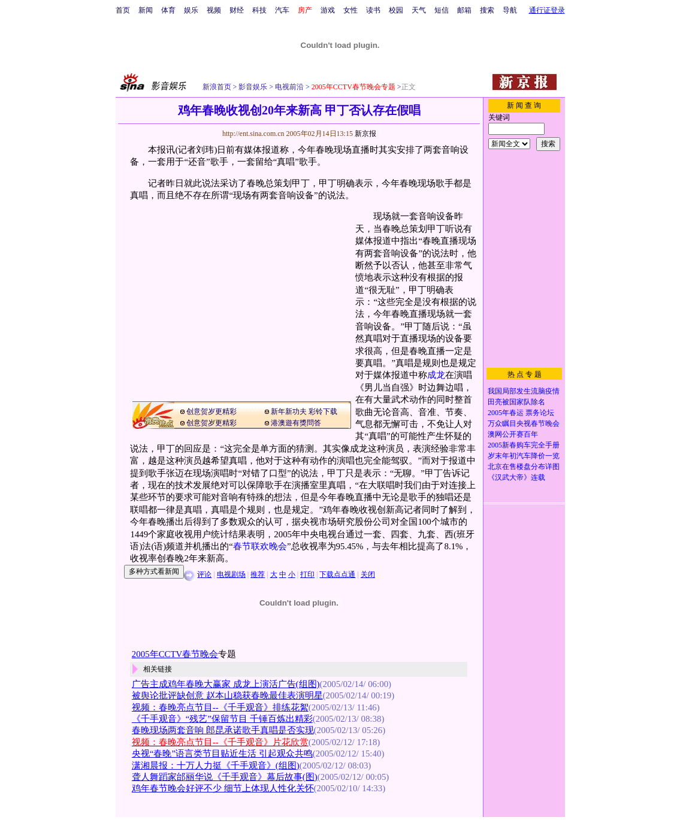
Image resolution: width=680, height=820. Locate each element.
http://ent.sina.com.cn (254, 133)
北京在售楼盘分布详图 (524, 466)
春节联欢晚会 (260, 546)
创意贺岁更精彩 (211, 411)
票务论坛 (539, 413)
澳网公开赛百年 (513, 434)
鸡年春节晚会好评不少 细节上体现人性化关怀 (223, 788)
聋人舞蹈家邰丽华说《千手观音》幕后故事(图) (225, 777)
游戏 (328, 10)
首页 (123, 10)
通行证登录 (547, 10)
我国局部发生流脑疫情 (524, 391)
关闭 (368, 574)
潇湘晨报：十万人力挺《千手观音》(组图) (216, 765)
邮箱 (464, 10)
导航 (510, 10)
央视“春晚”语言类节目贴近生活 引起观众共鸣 (222, 753)
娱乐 (191, 10)
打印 (307, 574)
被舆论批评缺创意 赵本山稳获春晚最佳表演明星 (227, 695)
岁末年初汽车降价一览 (524, 456)
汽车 (282, 10)
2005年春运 (506, 413)
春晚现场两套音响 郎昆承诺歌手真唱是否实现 (223, 730)
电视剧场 (231, 574)
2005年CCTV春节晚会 (175, 654)
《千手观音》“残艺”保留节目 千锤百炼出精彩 (222, 719)
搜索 (487, 10)
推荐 (257, 574)
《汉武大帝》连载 (516, 477)
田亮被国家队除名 (516, 402)
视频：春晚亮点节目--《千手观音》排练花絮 (220, 707)
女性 (350, 10)
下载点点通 (337, 574)
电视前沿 (288, 87)
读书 (373, 10)
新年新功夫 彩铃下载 (304, 411)
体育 (168, 10)
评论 (204, 574)
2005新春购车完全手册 (524, 445)
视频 (214, 10)
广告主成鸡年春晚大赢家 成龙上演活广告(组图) (226, 684)
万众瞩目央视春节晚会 (524, 423)
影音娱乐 (252, 87)
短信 (441, 10)
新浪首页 (217, 87)
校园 (396, 10)
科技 (259, 10)
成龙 (436, 375)
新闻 (145, 10)
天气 (419, 10)
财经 (236, 10)
